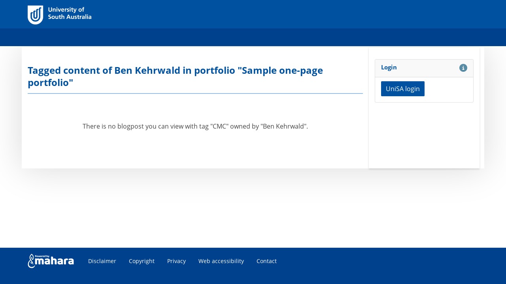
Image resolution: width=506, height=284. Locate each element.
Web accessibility (221, 261)
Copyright (142, 261)
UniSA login (403, 88)
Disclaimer (102, 261)
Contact (267, 261)
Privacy (176, 261)
